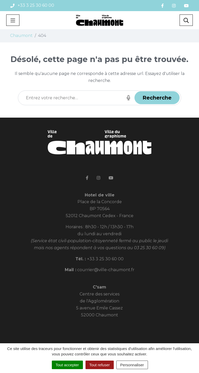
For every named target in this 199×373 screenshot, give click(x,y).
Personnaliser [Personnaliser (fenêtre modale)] (132, 365)
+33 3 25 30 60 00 (105, 258)
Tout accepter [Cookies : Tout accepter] (67, 365)
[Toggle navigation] (12, 20)
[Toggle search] (186, 20)
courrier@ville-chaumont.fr (105, 269)
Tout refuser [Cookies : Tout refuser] (99, 365)
